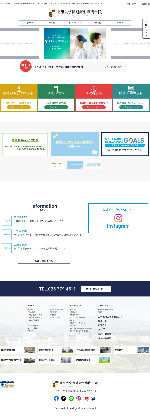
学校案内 (30, 23)
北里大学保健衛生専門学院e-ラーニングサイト (79, 336)
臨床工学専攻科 (55, 322)
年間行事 (73, 313)
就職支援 (97, 23)
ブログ (101, 333)
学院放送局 (73, 316)
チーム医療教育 (32, 329)
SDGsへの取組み (34, 322)
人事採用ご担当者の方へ (110, 321)
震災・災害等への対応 (36, 319)
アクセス (120, 23)
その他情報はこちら (113, 67)
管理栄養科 (53, 316)
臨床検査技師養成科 (56, 313)
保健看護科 (53, 319)
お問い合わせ (98, 292)
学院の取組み (31, 316)
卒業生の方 (131, 4)
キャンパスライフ (75, 23)
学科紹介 (52, 23)
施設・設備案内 (32, 332)
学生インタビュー (76, 319)
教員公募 (146, 4)
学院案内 (30, 313)
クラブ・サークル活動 (77, 322)
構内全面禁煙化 (34, 324)
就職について (74, 330)
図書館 (72, 324)
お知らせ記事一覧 (44, 264)
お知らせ (102, 329)
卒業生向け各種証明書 (105, 313)
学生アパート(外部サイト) (78, 327)
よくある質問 (104, 342)
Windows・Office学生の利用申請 (81, 332)
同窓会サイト (102, 316)
